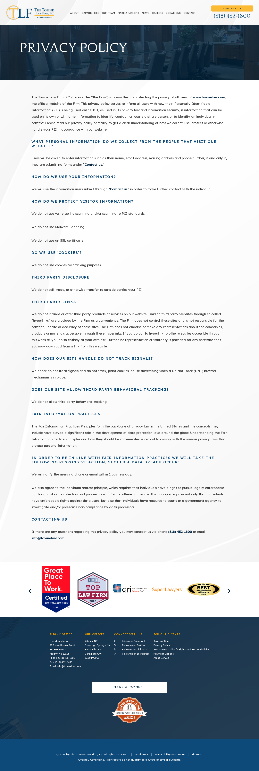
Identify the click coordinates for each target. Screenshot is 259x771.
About (74, 12)
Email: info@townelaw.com (65, 666)
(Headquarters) (59, 641)
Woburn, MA (92, 657)
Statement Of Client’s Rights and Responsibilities (181, 649)
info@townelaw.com (47, 538)
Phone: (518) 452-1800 (62, 657)
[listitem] (56, 589)
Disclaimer (141, 754)
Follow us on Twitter (131, 645)
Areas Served (161, 657)
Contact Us (232, 8)
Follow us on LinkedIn (131, 649)
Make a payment (128, 12)
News (145, 12)
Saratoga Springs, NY (97, 645)
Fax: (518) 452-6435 (61, 662)
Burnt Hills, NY (93, 649)
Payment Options (164, 653)
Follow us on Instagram (131, 653)
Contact (190, 12)
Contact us (93, 164)
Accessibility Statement (170, 754)
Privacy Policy (162, 645)
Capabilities (90, 12)
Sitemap (197, 754)
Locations (173, 12)
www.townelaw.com (209, 97)
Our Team (108, 12)
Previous (31, 590)
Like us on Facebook (131, 641)
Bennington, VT (94, 653)
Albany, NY (91, 641)
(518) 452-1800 (232, 16)
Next (227, 590)
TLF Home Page (30, 12)
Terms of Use (161, 641)
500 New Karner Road (62, 645)
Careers (157, 12)
